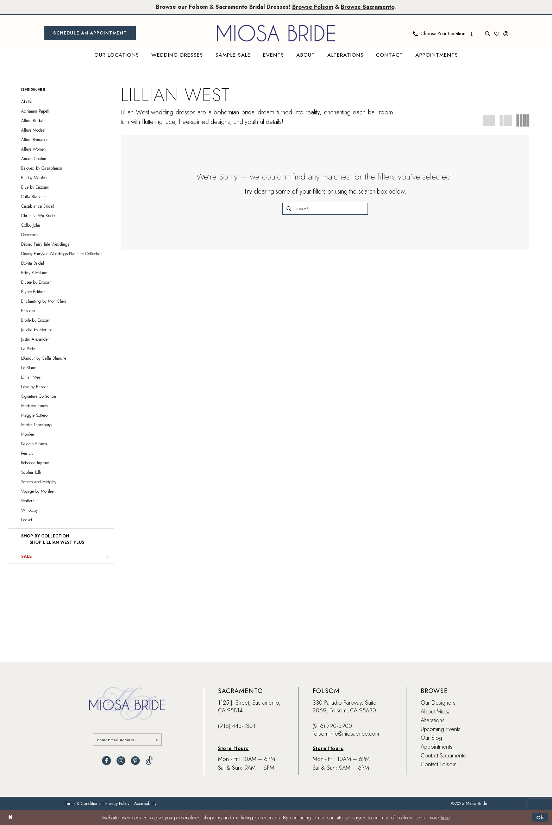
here (445, 817)
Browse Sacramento (367, 7)
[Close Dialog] (10, 817)
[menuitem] (90, 33)
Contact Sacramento (443, 755)
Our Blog (431, 738)
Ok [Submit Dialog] (540, 817)
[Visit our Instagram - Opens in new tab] (121, 760)
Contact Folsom (439, 764)
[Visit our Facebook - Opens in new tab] (106, 760)
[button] (505, 33)
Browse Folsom (312, 7)
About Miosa (436, 711)
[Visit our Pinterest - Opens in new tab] (135, 760)
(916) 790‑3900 (332, 726)
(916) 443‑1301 (236, 726)
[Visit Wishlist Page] (496, 33)
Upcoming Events (440, 729)
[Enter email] (127, 739)
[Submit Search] (289, 209)
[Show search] (487, 33)
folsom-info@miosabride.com (346, 734)
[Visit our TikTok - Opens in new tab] (149, 760)
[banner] (276, 33)
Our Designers (438, 703)
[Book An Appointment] (90, 33)
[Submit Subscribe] (155, 739)
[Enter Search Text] (325, 209)
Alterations (433, 720)
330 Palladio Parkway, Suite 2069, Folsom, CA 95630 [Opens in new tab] (344, 706)
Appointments (436, 747)
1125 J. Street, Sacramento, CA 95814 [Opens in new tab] (249, 706)
